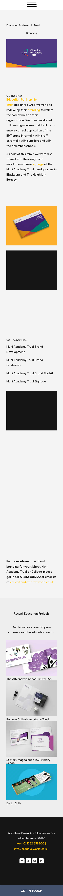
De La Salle (13, 803)
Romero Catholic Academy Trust (27, 719)
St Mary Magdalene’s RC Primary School (28, 761)
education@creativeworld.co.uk (32, 582)
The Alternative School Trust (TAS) (29, 679)
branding (34, 110)
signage (38, 164)
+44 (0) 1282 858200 (30, 843)
